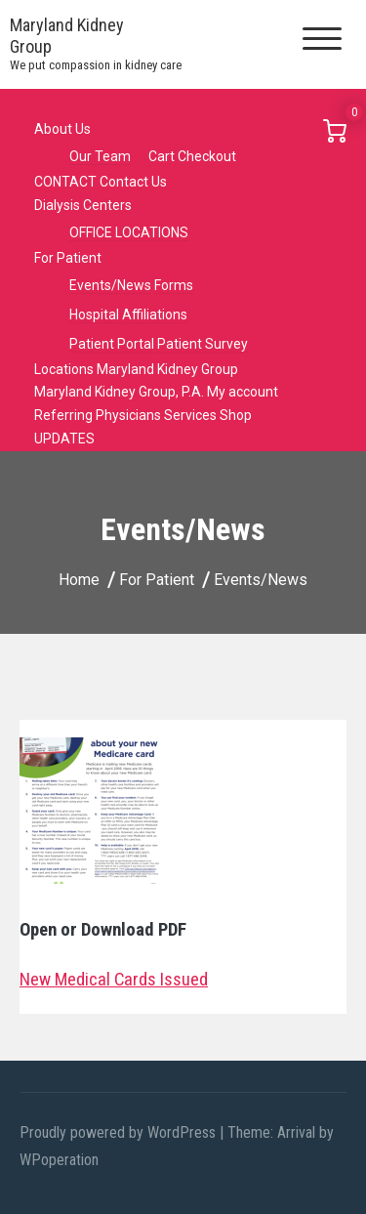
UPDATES (64, 438)
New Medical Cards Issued (114, 979)
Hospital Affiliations (128, 314)
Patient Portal (111, 344)
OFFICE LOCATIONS (128, 232)
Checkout (207, 156)
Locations (64, 369)
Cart (161, 156)
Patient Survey (202, 344)
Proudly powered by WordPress (120, 1132)
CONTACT (65, 181)
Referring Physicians (97, 415)
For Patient (68, 258)
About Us (62, 129)
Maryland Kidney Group (167, 369)
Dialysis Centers (83, 205)
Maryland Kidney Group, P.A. (119, 391)
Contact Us (133, 181)
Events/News (110, 285)
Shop (236, 415)
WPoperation (59, 1160)
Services (190, 415)
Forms (173, 285)
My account (242, 391)
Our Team (100, 156)
